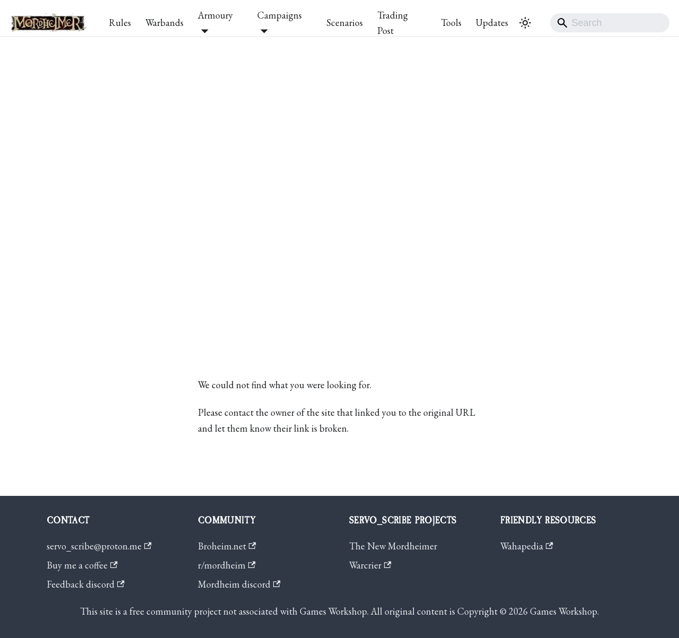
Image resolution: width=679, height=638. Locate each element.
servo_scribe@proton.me (99, 546)
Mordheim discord (239, 584)
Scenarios (344, 22)
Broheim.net (227, 546)
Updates (492, 22)
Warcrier (370, 565)
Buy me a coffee (82, 565)
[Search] (609, 22)
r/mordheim (227, 565)
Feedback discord (86, 584)
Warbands (164, 22)
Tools (451, 22)
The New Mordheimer (393, 546)
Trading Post (392, 23)
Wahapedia (526, 546)
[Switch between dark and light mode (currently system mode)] (525, 22)
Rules (120, 22)
